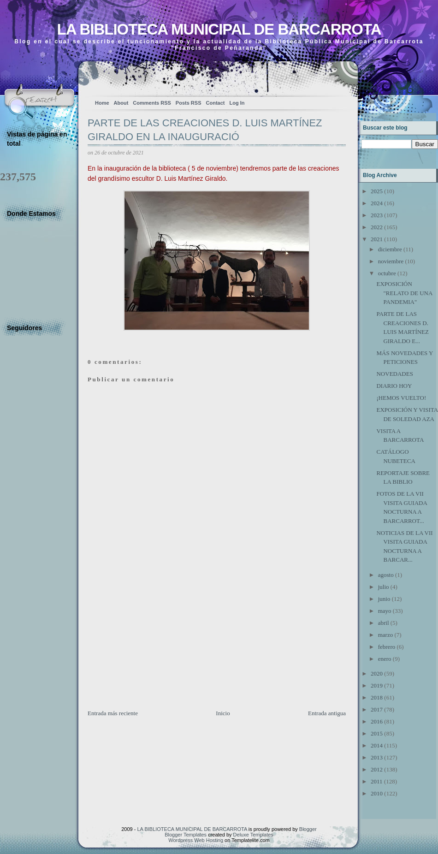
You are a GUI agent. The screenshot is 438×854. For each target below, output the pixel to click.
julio (383, 586)
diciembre (390, 249)
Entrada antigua (327, 713)
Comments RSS (152, 103)
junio (384, 598)
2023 (377, 215)
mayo (384, 610)
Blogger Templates (186, 834)
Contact (215, 103)
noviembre (391, 261)
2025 (377, 191)
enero (384, 658)
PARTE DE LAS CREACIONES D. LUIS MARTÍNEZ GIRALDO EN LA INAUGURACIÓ (205, 130)
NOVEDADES (394, 373)
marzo (385, 634)
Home (102, 103)
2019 (377, 685)
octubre (387, 273)
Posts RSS (188, 103)
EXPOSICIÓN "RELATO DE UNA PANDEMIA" (404, 292)
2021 (377, 239)
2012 (377, 769)
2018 (377, 697)
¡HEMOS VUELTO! (401, 397)
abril (383, 622)
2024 (377, 203)
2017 (377, 709)
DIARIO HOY (394, 385)
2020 (377, 673)
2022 (377, 227)
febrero (387, 646)
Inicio (223, 713)
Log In (236, 103)
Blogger (308, 829)
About (121, 103)
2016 (377, 721)
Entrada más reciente (113, 713)
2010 (377, 793)
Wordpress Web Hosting (195, 840)
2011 (377, 781)
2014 (377, 745)
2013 (377, 757)
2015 (377, 733)
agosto (386, 574)
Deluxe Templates (253, 834)
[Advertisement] (157, 644)
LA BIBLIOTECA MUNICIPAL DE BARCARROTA (219, 29)
